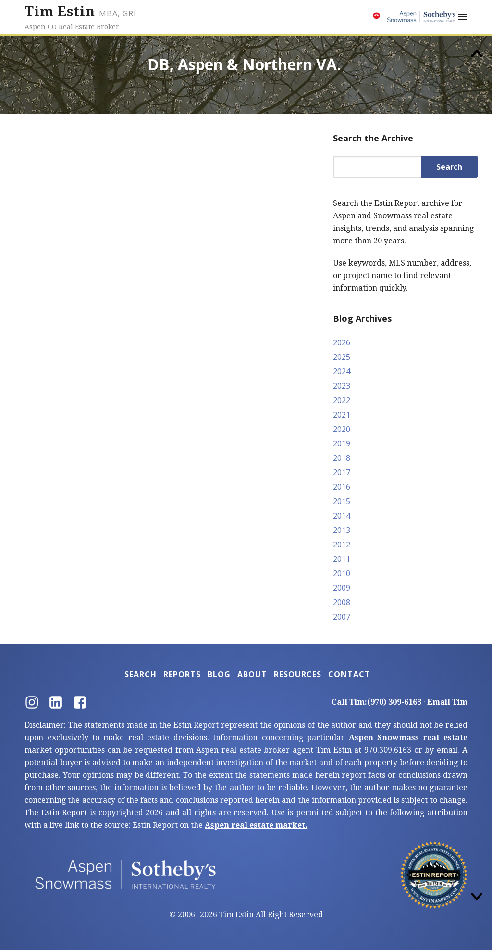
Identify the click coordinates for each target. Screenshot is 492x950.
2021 (341, 414)
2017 (341, 472)
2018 (341, 458)
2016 (341, 486)
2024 (341, 371)
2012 (341, 544)
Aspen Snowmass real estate (408, 737)
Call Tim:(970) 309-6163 (376, 702)
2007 (341, 616)
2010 (341, 573)
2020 (341, 429)
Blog (219, 674)
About (252, 674)
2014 (341, 515)
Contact (349, 674)
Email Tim (447, 702)
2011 (341, 559)
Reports (182, 674)
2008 (341, 602)
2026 (341, 342)
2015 (341, 501)
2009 (341, 588)
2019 (341, 443)
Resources (297, 674)
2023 (341, 385)
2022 (341, 400)
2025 (341, 357)
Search (140, 674)
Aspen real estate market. (256, 825)
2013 (341, 530)
